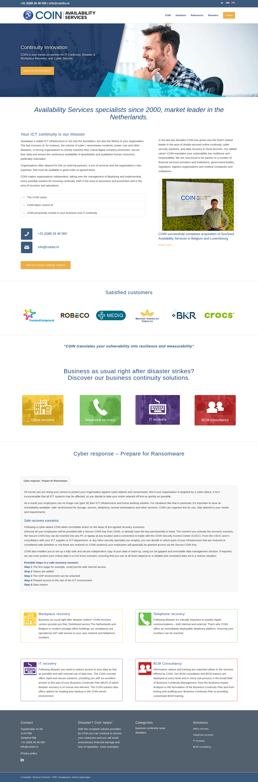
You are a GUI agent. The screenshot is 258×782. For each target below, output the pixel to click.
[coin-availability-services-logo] (59, 15)
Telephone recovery (169, 614)
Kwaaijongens (65, 777)
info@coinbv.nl (48, 247)
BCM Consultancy (167, 663)
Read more (167, 244)
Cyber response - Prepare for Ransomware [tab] (45, 481)
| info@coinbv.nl (58, 3)
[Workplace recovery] (30, 619)
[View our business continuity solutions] (46, 265)
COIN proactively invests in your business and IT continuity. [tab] (60, 212)
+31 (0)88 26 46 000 (34, 3)
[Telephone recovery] (145, 619)
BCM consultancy (202, 747)
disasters (140, 732)
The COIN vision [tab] (35, 197)
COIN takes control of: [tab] (38, 204)
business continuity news (150, 728)
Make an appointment (37, 70)
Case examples (109, 746)
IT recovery (48, 663)
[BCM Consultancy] (145, 668)
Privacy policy (29, 753)
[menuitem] (168, 15)
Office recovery (201, 728)
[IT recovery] (30, 668)
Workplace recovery (54, 614)
